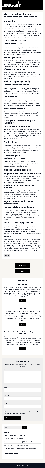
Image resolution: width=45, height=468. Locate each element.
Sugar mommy (22, 284)
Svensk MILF (22, 308)
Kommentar (7, 370)
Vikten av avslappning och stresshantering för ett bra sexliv (21, 448)
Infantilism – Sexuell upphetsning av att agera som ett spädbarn (22, 332)
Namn (6, 387)
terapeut (24, 228)
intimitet (15, 33)
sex (23, 54)
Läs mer (22, 300)
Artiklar (7, 255)
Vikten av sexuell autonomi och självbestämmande (18, 442)
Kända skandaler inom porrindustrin (14, 438)
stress (14, 26)
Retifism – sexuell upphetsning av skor (14, 435)
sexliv (9, 24)
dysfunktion (26, 60)
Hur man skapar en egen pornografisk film (16, 445)
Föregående (22, 265)
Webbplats (7, 404)
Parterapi (23, 231)
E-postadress (8, 395)
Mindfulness (7, 129)
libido (11, 54)
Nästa (22, 271)
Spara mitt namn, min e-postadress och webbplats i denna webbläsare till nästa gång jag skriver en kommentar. (22, 412)
